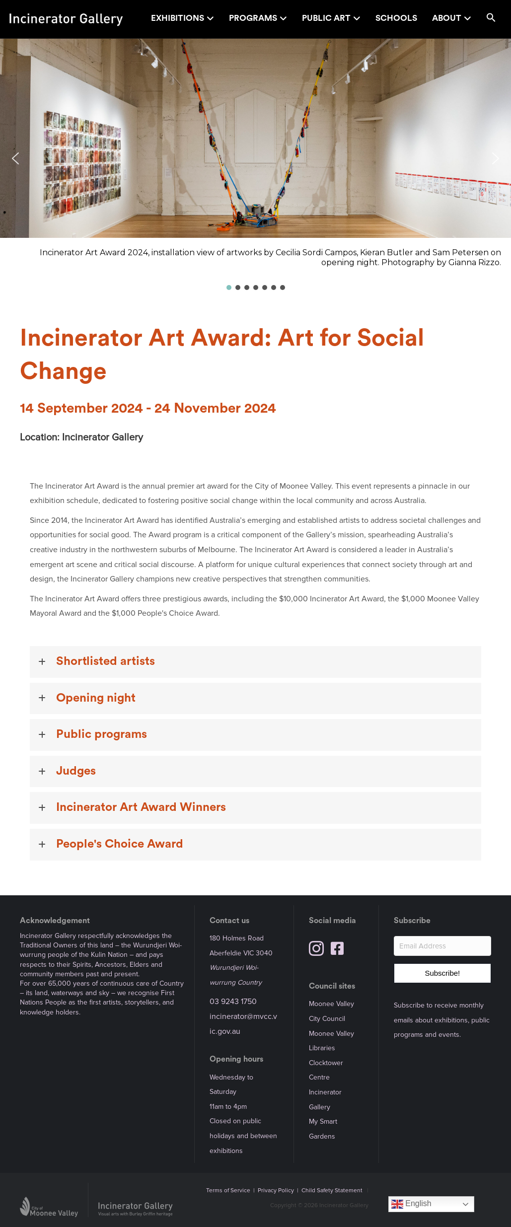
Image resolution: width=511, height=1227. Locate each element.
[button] (491, 19)
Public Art (326, 18)
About (446, 18)
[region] (255, 165)
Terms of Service (228, 1190)
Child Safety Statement (332, 1190)
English (411, 1204)
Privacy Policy (276, 1190)
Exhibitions (177, 18)
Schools (396, 18)
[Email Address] (442, 946)
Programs (253, 18)
